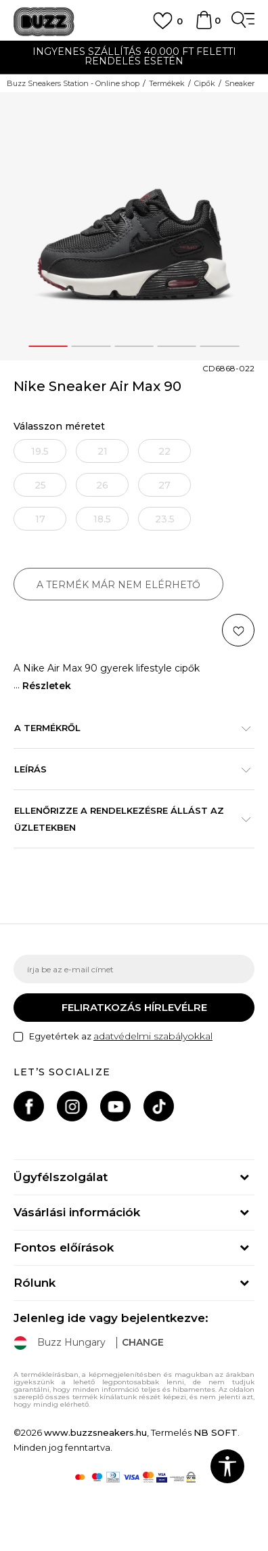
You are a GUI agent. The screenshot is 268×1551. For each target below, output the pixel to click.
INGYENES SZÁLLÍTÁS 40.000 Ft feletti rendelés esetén (134, 56)
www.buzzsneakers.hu (95, 1432)
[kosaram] (203, 26)
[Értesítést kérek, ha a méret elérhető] (40, 451)
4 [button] (177, 346)
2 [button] (91, 346)
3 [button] (134, 346)
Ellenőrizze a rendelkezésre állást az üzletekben (127, 819)
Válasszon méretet (59, 426)
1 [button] (48, 346)
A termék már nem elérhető (118, 585)
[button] (238, 630)
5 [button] (219, 346)
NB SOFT (216, 1432)
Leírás (127, 769)
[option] (134, 58)
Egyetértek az (121, 1036)
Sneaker (239, 83)
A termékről (127, 727)
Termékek (167, 83)
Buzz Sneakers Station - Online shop (73, 83)
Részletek (46, 686)
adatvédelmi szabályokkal (153, 1036)
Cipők (204, 83)
